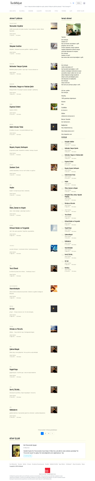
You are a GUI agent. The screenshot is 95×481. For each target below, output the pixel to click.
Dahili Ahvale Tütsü (16, 127)
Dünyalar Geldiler (16, 46)
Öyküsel (11, 326)
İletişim (29, 464)
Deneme (30, 11)
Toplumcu (12, 245)
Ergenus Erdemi (15, 107)
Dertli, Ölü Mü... (15, 390)
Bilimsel (22, 11)
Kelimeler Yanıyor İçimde (18, 66)
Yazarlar (20, 464)
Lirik (10, 144)
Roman (64, 11)
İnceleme (48, 11)
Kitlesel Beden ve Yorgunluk (19, 228)
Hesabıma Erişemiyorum (38, 464)
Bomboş (67, 268)
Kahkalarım (13, 410)
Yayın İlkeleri (62, 464)
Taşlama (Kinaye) (13, 23)
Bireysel (11, 124)
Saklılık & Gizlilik (54, 464)
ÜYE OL (78, 3)
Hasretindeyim (15, 289)
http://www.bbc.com (66, 134)
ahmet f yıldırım (13, 33)
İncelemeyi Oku (27, 455)
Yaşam (11, 104)
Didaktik (11, 164)
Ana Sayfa (13, 11)
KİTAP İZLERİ (80, 11)
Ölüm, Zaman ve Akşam (18, 208)
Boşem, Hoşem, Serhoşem (19, 147)
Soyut (11, 43)
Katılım (24, 464)
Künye (83, 464)
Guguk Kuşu (14, 369)
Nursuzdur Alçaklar (16, 26)
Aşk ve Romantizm (13, 286)
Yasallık (47, 464)
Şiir (71, 11)
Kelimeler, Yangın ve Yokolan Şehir (22, 87)
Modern (11, 225)
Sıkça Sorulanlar (77, 464)
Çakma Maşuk (14, 349)
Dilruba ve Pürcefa (16, 329)
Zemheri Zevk (14, 167)
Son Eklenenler (13, 464)
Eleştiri (39, 11)
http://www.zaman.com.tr (67, 131)
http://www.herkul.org (66, 128)
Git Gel (12, 309)
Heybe (12, 188)
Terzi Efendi (14, 268)
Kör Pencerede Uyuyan (30, 445)
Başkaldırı (12, 63)
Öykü (56, 11)
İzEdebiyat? (69, 464)
